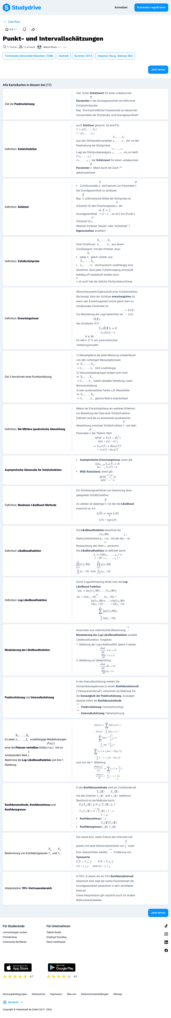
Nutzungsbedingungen (15, 994)
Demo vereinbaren (56, 942)
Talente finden (53, 932)
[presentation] (91, 99)
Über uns (71, 994)
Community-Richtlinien (15, 942)
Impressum (56, 994)
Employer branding (56, 937)
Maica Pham (50, 47)
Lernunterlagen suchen (15, 932)
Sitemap (117, 994)
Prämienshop (10, 937)
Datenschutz (38, 994)
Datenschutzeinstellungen (94, 994)
